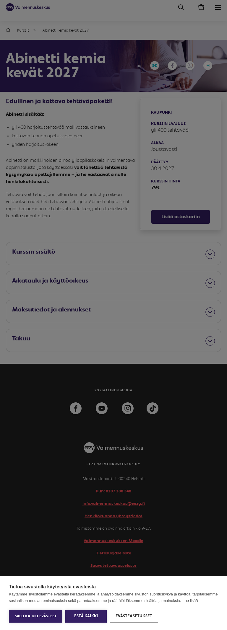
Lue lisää (190, 600)
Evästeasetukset (134, 616)
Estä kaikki (86, 616)
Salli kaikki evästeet (35, 616)
